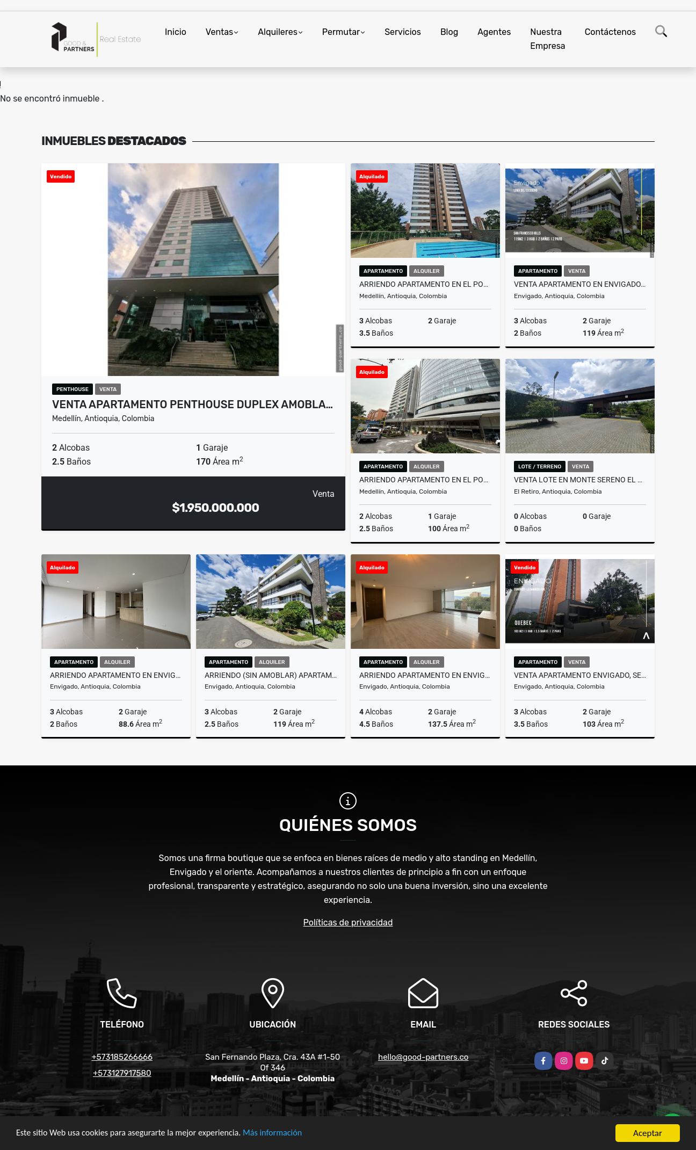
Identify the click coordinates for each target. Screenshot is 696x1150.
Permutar (341, 32)
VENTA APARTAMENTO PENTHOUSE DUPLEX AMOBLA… (192, 404)
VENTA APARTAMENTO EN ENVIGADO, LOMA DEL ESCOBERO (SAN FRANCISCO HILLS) (580, 284)
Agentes (494, 32)
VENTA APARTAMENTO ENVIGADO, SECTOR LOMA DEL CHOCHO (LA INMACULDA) (580, 675)
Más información (286, 1133)
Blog (449, 32)
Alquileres (278, 32)
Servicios (403, 32)
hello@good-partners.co (423, 1057)
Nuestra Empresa (547, 39)
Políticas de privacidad (348, 922)
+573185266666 (122, 1057)
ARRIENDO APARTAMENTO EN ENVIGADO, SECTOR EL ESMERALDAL (116, 675)
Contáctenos (610, 32)
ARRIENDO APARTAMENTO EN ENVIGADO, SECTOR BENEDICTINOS (425, 675)
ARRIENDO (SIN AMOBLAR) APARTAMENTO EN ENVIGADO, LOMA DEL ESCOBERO (271, 675)
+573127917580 (122, 1073)
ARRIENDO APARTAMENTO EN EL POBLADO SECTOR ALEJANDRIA (425, 284)
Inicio (175, 32)
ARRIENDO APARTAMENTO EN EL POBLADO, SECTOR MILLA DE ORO (425, 479)
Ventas (219, 32)
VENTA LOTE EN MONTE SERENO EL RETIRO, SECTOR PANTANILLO (580, 479)
